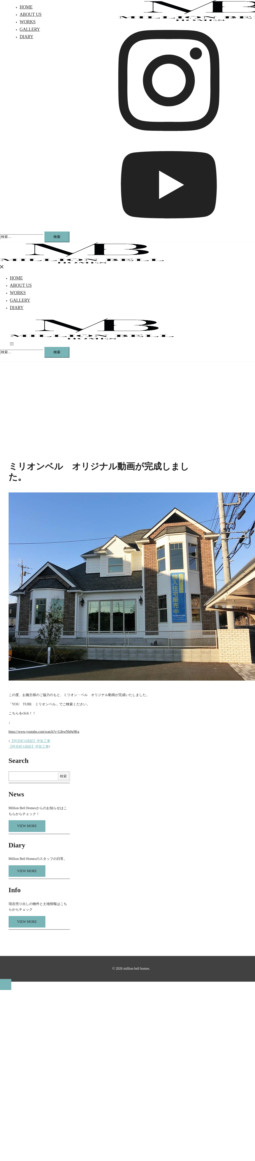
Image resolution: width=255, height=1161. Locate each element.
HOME (26, 7)
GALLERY (30, 29)
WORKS (28, 21)
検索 (63, 776)
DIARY (26, 36)
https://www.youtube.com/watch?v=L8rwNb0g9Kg (44, 731)
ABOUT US (30, 14)
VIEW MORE (27, 826)
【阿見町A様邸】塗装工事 (30, 741)
